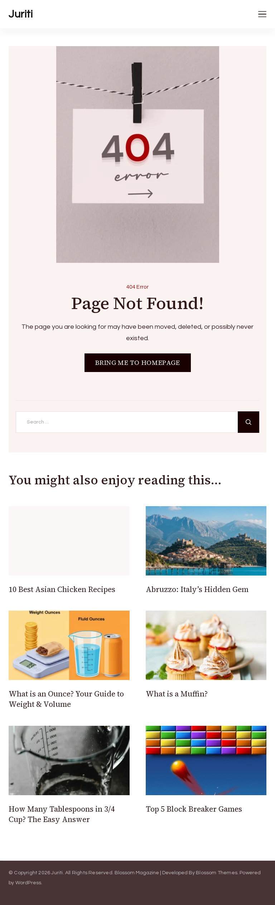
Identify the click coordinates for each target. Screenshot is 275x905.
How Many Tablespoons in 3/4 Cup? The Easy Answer (62, 814)
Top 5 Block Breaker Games (195, 809)
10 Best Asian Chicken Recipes (62, 589)
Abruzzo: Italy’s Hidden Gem (197, 589)
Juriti (21, 14)
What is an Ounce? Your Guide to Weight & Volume (66, 699)
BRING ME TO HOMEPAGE (137, 362)
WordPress (28, 882)
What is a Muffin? (177, 694)
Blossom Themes (216, 872)
